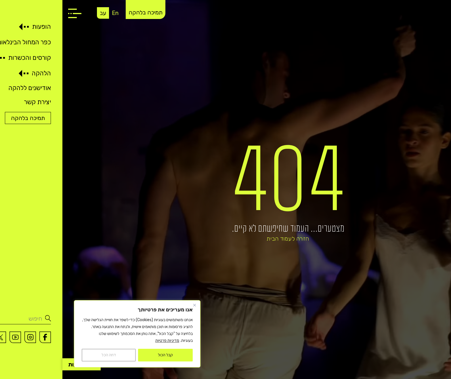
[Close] (132, 305)
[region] (75, 333)
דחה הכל (46, 355)
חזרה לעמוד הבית (225, 238)
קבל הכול (102, 355)
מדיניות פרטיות (105, 340)
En (52, 13)
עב (40, 13)
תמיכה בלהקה (83, 12)
